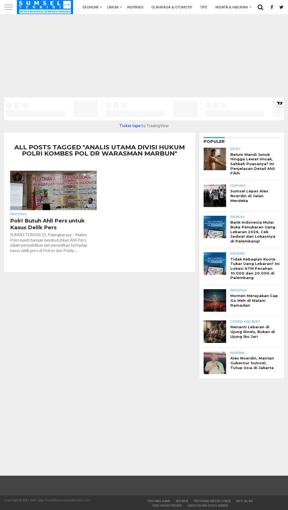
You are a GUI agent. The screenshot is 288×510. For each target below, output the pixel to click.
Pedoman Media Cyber (212, 501)
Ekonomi (90, 7)
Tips (203, 7)
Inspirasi (135, 7)
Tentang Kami (158, 501)
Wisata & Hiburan (231, 7)
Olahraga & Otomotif (171, 7)
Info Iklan (244, 501)
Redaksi (182, 501)
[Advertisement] (144, 57)
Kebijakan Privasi (167, 505)
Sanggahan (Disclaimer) (207, 505)
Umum (112, 7)
